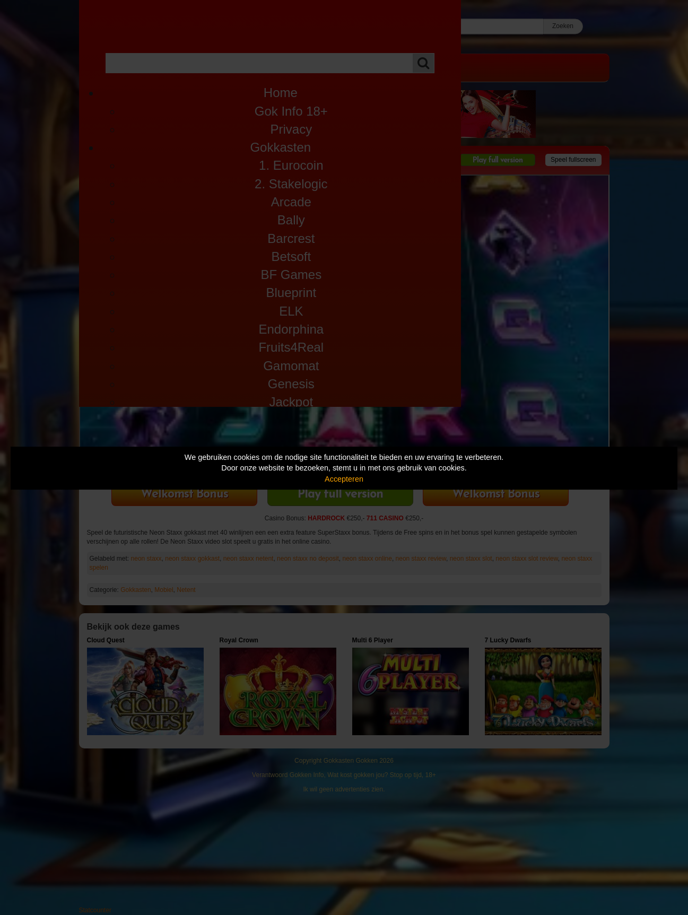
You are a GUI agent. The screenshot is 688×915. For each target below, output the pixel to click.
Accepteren (344, 479)
